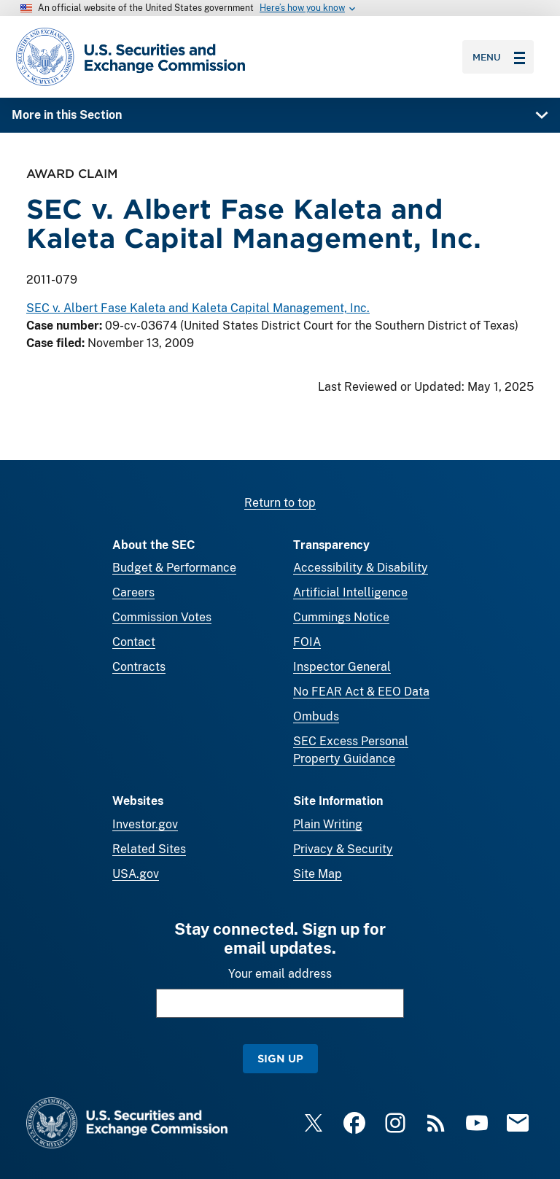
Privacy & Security (343, 849)
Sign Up (280, 1058)
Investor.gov (145, 824)
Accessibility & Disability (360, 568)
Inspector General (342, 667)
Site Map (317, 874)
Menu (498, 57)
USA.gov (135, 874)
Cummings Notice (341, 617)
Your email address (280, 974)
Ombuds (316, 716)
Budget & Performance (174, 568)
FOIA (307, 642)
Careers (133, 592)
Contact (133, 642)
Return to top (280, 503)
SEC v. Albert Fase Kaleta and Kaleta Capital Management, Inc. (198, 309)
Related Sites (149, 849)
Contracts (139, 667)
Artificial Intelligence (350, 592)
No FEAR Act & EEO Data (361, 692)
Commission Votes (161, 617)
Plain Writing (327, 824)
